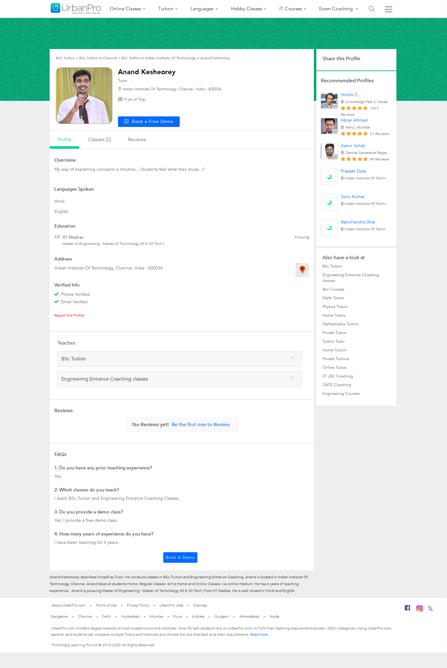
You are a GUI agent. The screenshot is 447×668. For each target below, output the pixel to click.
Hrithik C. (350, 95)
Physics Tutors (335, 306)
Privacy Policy (138, 605)
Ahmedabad (249, 616)
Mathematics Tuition (341, 324)
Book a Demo (180, 557)
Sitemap (200, 605)
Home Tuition (334, 350)
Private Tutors (334, 333)
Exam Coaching (336, 9)
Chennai (85, 616)
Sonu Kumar (353, 197)
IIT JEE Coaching (338, 376)
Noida (274, 616)
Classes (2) (99, 139)
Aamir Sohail (353, 146)
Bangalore (59, 616)
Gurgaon (221, 616)
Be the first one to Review (201, 424)
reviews (137, 139)
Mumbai (156, 616)
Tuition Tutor (334, 341)
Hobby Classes (246, 9)
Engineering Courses (341, 393)
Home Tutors (334, 315)
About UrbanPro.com (68, 605)
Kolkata (198, 616)
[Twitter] (430, 609)
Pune (177, 616)
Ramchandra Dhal (358, 222)
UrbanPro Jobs (171, 605)
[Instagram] (419, 610)
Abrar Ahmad (354, 120)
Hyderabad (130, 616)
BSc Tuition (332, 266)
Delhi (106, 616)
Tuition (165, 9)
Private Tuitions (336, 359)
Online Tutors (334, 367)
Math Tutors (333, 298)
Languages (202, 9)
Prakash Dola (353, 171)
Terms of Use (106, 605)
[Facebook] (407, 610)
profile (64, 139)
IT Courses (290, 9)
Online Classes (125, 9)
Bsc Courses (334, 289)
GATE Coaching (337, 385)
